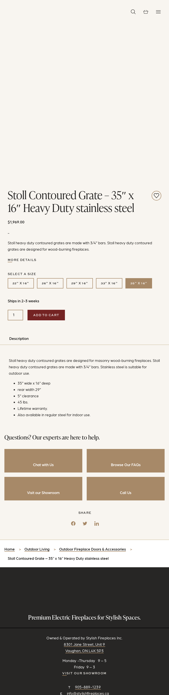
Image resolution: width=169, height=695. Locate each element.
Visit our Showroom (84, 519)
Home (9, 395)
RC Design (106, 659)
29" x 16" (79, 129)
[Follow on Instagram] (80, 550)
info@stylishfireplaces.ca (88, 539)
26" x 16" (50, 129)
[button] (133, 12)
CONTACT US (84, 557)
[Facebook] (73, 368)
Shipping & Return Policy (95, 664)
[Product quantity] (15, 161)
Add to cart (46, 161)
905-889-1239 (88, 533)
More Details (22, 106)
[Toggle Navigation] (158, 11)
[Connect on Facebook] (72, 550)
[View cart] (146, 12)
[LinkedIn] (96, 368)
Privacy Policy (62, 664)
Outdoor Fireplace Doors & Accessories (92, 395)
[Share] (6, 693)
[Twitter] (85, 368)
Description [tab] (19, 184)
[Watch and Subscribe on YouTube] (95, 550)
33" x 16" (109, 129)
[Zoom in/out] (2, 693)
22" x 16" (21, 129)
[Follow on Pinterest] (87, 550)
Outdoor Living (37, 395)
